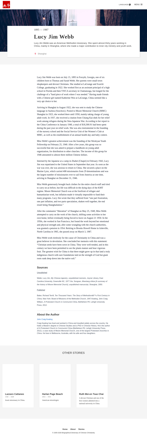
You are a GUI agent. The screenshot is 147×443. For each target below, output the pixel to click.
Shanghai (42, 54)
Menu (138, 4)
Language (125, 4)
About (73, 429)
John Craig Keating (45, 319)
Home (65, 429)
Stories (81, 429)
